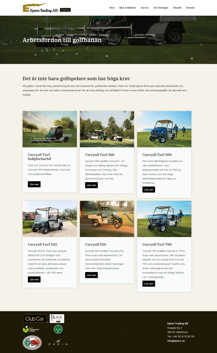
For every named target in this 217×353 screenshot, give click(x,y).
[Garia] (58, 343)
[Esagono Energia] (32, 342)
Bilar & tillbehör (127, 7)
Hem (112, 7)
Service (145, 7)
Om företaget (161, 7)
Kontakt (190, 7)
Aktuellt (177, 7)
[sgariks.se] (58, 329)
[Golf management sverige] (34, 329)
